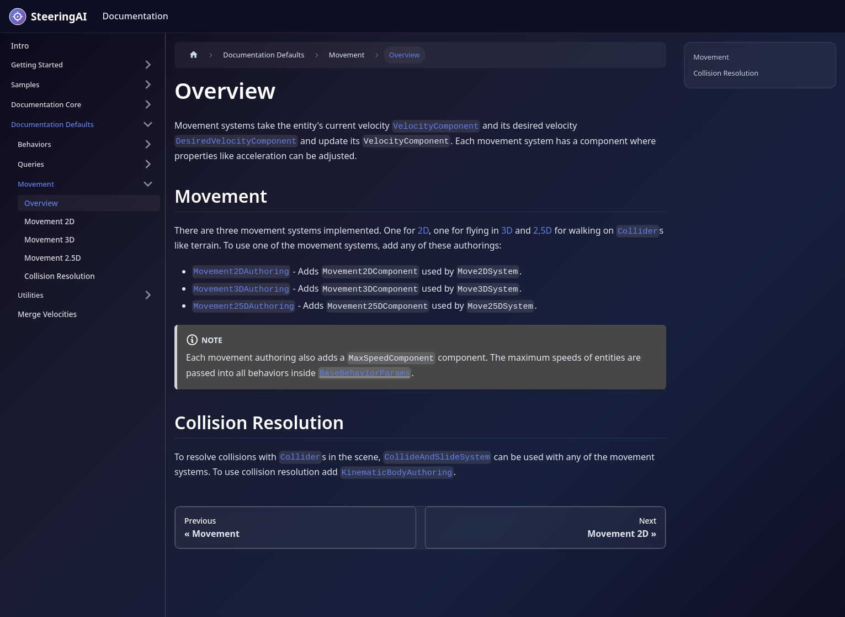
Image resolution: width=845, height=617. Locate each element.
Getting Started (37, 65)
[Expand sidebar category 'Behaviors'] (148, 144)
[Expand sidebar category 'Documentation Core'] (148, 104)
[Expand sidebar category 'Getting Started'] (148, 64)
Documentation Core (46, 104)
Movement (36, 184)
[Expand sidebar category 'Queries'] (148, 164)
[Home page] (193, 55)
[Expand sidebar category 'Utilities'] (148, 295)
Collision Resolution (59, 276)
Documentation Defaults (52, 124)
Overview (41, 203)
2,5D (542, 230)
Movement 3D (49, 239)
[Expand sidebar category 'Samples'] (148, 84)
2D (423, 230)
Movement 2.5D (52, 257)
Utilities (31, 295)
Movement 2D (49, 221)
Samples (25, 84)
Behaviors (34, 144)
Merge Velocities (47, 314)
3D (507, 230)
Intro (20, 45)
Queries (31, 164)
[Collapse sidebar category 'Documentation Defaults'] (148, 124)
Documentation (135, 16)
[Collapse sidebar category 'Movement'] (148, 184)
